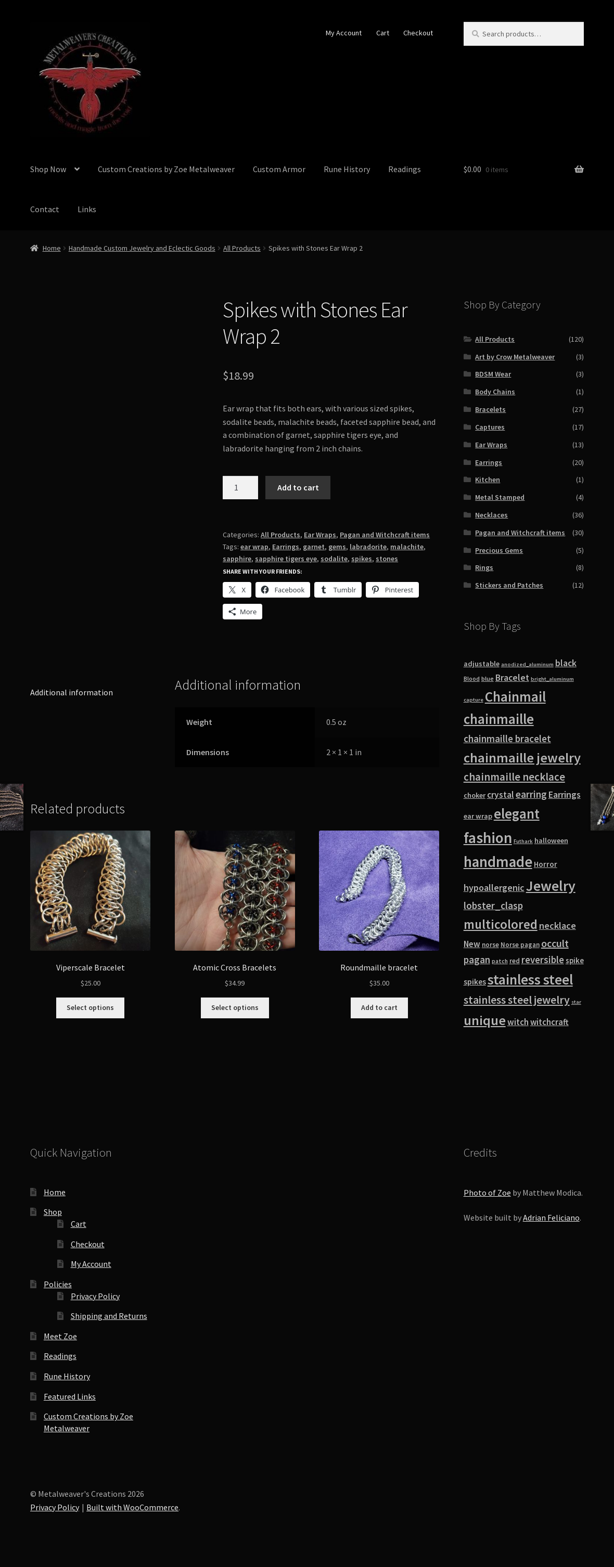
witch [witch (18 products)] (518, 1022)
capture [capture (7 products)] (473, 699)
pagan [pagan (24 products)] (477, 959)
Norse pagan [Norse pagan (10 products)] (520, 944)
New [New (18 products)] (472, 944)
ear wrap (254, 546)
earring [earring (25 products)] (531, 794)
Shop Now (48, 169)
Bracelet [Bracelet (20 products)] (512, 677)
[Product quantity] (240, 488)
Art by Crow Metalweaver (515, 356)
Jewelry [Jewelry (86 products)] (550, 885)
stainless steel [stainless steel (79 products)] (530, 979)
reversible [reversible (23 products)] (542, 960)
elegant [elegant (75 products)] (517, 813)
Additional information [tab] (71, 692)
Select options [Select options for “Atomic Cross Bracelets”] (235, 1007)
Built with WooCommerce (132, 1507)
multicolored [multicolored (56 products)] (501, 924)
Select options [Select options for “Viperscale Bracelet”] (90, 1007)
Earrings (285, 546)
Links (87, 209)
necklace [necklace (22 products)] (557, 925)
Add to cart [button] (379, 1007)
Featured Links (70, 1396)
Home (52, 248)
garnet (314, 546)
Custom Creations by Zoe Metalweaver (166, 169)
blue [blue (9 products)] (487, 678)
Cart (382, 32)
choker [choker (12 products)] (474, 795)
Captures (490, 427)
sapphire (237, 558)
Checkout (418, 32)
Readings (404, 169)
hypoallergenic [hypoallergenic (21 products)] (494, 887)
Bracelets (490, 409)
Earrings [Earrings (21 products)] (564, 794)
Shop (53, 1212)
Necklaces (491, 515)
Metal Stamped (500, 497)
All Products (242, 248)
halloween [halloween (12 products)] (551, 840)
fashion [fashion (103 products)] (488, 837)
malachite (407, 546)
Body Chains (495, 391)
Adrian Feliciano (551, 1217)
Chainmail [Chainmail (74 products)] (515, 696)
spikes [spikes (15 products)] (475, 982)
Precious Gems (499, 550)
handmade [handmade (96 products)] (498, 861)
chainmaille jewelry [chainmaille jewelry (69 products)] (522, 757)
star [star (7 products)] (576, 1002)
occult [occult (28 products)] (555, 943)
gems (337, 546)
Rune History (347, 169)
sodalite (334, 558)
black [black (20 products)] (566, 663)
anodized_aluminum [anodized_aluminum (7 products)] (527, 664)
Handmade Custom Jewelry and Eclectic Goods (142, 248)
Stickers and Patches (509, 585)
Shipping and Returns (109, 1316)
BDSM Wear (493, 374)
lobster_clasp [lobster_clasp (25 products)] (493, 905)
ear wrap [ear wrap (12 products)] (478, 816)
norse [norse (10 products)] (490, 944)
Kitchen (487, 479)
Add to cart (298, 487)
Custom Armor (279, 169)
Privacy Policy (95, 1296)
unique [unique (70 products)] (485, 1020)
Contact (44, 209)
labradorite (368, 546)
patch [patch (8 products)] (500, 961)
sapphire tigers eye (286, 558)
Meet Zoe (60, 1336)
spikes (361, 558)
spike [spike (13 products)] (575, 960)
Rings (484, 567)
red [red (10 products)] (514, 960)
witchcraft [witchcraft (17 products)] (549, 1022)
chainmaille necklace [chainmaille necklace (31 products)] (514, 777)
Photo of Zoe (487, 1192)
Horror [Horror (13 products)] (545, 864)
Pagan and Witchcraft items (385, 534)
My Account (344, 32)
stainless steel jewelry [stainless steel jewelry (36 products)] (517, 1000)
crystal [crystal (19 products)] (500, 794)
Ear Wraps (320, 534)
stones (387, 558)
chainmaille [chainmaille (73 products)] (499, 719)
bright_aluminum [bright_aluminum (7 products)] (552, 679)
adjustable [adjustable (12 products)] (482, 663)
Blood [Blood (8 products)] (472, 678)
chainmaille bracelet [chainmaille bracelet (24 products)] (507, 738)
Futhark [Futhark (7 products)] (523, 841)
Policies (58, 1284)
